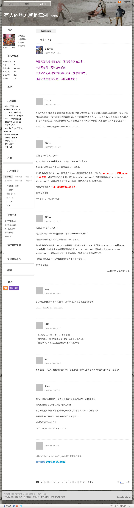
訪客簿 (43, 4)
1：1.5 (9, 201)
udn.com (127, 497)
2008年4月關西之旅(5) (13, 119)
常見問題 (27, 497)
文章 (11, 4)
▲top (128, 494)
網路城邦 (123, 506)
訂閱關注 (21, 43)
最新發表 (8, 177)
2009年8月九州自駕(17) (14, 112)
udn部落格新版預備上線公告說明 (67, 259)
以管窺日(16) (10, 141)
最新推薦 (29, 177)
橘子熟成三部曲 (10, 225)
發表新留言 (46, 31)
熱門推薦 (29, 181)
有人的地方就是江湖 (26, 15)
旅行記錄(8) (9, 144)
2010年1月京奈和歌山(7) (14, 128)
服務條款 (35, 497)
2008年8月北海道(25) (13, 122)
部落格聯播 (13, 288)
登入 (111, 506)
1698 (47, 324)
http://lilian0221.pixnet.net (54, 428)
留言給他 (21, 46)
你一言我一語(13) (11, 134)
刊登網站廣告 (9, 497)
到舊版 (54, 16)
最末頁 (90, 482)
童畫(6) (8, 131)
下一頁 (82, 482)
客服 (63, 497)
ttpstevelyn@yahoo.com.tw (55, 127)
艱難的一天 (11, 194)
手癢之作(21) (10, 125)
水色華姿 (49, 49)
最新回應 (18, 177)
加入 (116, 506)
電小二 (48, 143)
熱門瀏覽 (8, 181)
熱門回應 (18, 181)
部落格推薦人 (14, 259)
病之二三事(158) (11, 106)
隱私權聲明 (55, 497)
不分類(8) (8, 147)
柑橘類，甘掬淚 (9, 48)
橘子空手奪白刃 (10, 221)
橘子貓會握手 (10, 229)
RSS (5, 288)
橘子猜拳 (8, 236)
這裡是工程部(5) (11, 138)
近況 (8, 205)
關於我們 (18, 497)
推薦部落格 (22, 39)
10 (75, 482)
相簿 (27, 4)
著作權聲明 (45, 497)
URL (77, 127)
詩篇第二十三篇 (13, 186)
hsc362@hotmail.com (53, 308)
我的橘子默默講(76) (12, 109)
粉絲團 (8, 506)
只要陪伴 (10, 190)
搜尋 (30, 92)
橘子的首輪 (9, 233)
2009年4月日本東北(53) (14, 116)
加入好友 (21, 36)
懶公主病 (10, 198)
